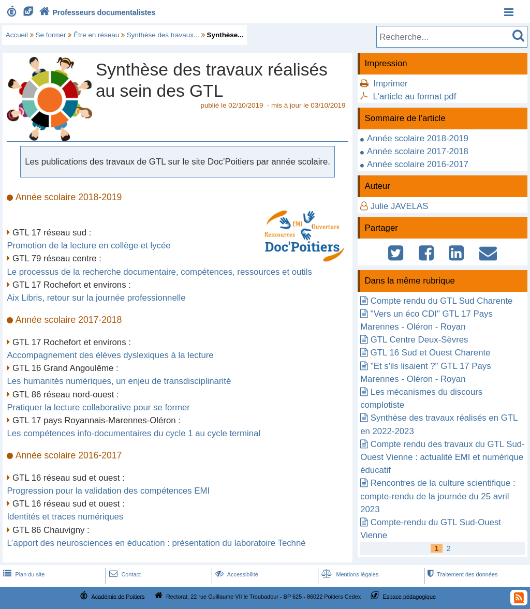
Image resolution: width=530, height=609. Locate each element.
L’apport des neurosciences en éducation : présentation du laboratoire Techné (156, 543)
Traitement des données (461, 574)
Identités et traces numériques (65, 517)
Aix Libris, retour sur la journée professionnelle (96, 298)
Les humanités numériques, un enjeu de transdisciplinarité (119, 381)
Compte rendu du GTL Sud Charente (442, 301)
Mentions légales (348, 574)
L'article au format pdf (414, 96)
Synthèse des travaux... (163, 35)
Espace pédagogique (409, 596)
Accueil (17, 35)
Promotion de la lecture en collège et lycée (88, 245)
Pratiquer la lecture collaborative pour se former (98, 407)
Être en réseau (96, 35)
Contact (124, 574)
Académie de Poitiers (117, 596)
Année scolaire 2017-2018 (417, 151)
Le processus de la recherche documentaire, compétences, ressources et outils (159, 272)
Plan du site (23, 574)
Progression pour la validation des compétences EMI (108, 491)
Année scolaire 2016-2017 (417, 164)
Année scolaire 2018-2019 (417, 138)
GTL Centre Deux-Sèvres (419, 340)
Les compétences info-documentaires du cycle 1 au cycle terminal (133, 433)
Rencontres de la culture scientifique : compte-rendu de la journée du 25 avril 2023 (438, 496)
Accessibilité (235, 574)
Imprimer (390, 83)
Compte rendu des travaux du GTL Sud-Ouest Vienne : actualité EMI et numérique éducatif (442, 457)
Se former (51, 35)
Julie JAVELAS (400, 206)
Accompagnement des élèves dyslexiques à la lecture (110, 355)
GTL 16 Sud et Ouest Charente (431, 353)
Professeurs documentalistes (96, 12)
